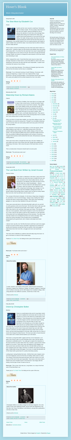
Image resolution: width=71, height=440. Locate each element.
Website (16, 294)
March (54, 137)
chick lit (63, 179)
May (54, 118)
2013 (53, 146)
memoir (63, 194)
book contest (60, 177)
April (54, 135)
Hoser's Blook (16, 7)
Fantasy (57, 169)
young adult (55, 205)
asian (56, 174)
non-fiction (53, 199)
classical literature (26, 163)
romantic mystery (61, 202)
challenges (57, 179)
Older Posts (42, 422)
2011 (53, 150)
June (54, 116)
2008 (53, 156)
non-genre (62, 199)
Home (25, 422)
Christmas (63, 167)
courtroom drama (54, 183)
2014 (53, 144)
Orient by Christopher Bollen (17, 307)
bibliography (61, 176)
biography (52, 177)
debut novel (60, 185)
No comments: (23, 87)
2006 (53, 160)
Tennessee (16, 88)
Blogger (48, 433)
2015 (53, 102)
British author (19, 163)
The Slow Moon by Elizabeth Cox (19, 22)
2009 (53, 154)
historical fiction (60, 188)
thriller (63, 204)
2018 (53, 95)
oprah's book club (57, 201)
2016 (53, 100)
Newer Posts (9, 422)
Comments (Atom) (17, 424)
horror (51, 193)
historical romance (54, 191)
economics (58, 186)
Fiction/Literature (56, 171)
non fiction (58, 198)
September (55, 110)
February (55, 139)
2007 (53, 158)
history (61, 191)
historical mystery (58, 190)
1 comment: (22, 298)
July (54, 114)
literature (12, 88)
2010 (53, 152)
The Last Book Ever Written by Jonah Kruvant (24, 170)
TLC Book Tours (15, 238)
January (55, 141)
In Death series (58, 173)
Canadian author (54, 167)
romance (52, 202)
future (11, 300)
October (55, 107)
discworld (52, 186)
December (55, 103)
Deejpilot (38, 433)
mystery (11, 418)
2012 (53, 148)
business (51, 179)
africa (51, 174)
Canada (61, 166)
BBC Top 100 (13, 163)
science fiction (16, 300)
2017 (53, 97)
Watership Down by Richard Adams (20, 95)
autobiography (53, 176)
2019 (53, 93)
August (54, 112)
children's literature (56, 180)
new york (16, 418)
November (55, 105)
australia (61, 174)
